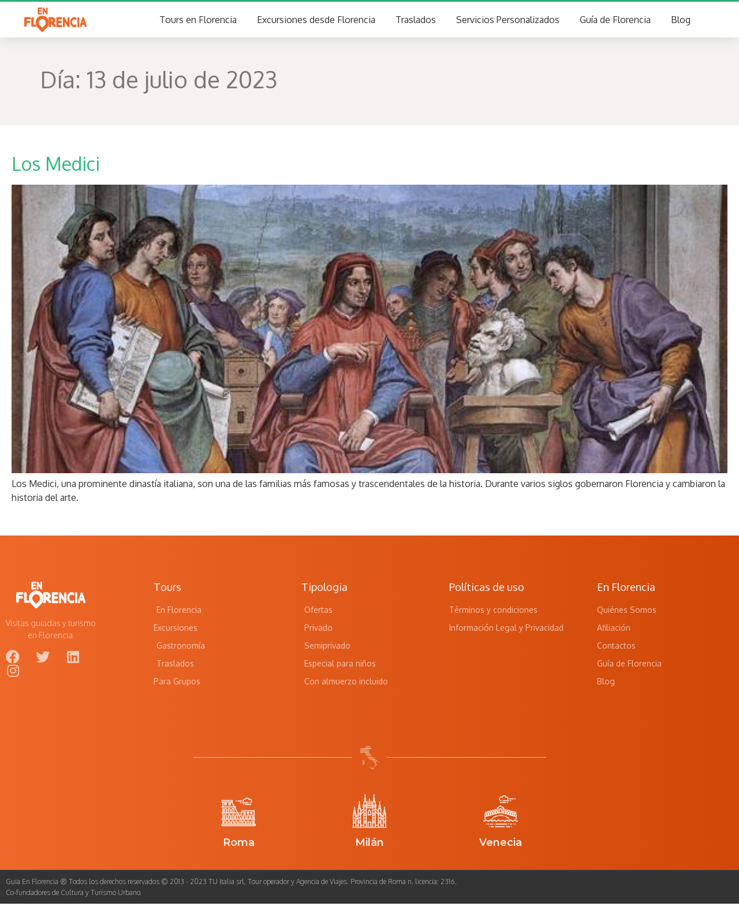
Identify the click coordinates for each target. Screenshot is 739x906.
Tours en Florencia (198, 21)
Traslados (415, 21)
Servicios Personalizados (507, 21)
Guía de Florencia (615, 21)
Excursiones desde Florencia (316, 21)
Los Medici (56, 166)
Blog (681, 21)
